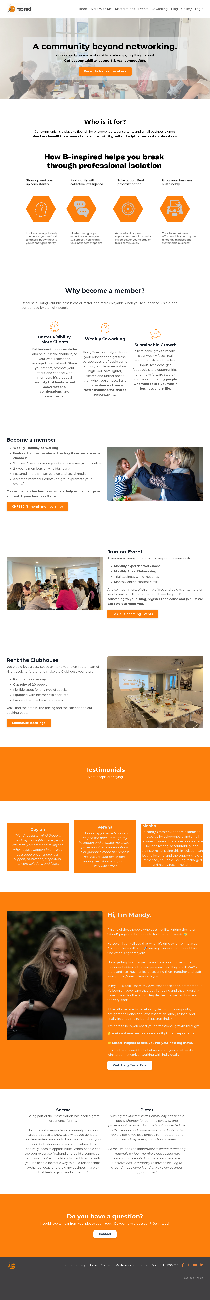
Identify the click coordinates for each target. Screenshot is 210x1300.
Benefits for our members (105, 71)
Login (199, 9)
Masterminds (125, 9)
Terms (65, 1282)
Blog (174, 9)
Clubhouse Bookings (28, 731)
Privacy (78, 1282)
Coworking (160, 9)
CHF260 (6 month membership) (37, 514)
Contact (105, 1251)
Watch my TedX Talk (130, 1081)
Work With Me (101, 9)
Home (82, 9)
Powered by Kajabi (192, 1294)
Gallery (186, 9)
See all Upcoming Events (133, 622)
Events (143, 9)
